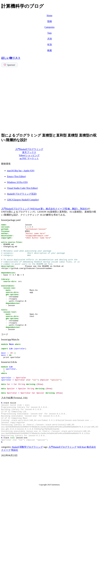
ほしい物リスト (11, 57)
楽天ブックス (29, 152)
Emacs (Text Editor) (16, 176)
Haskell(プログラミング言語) (22, 194)
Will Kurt (81, 485)
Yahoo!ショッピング (29, 155)
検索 (49, 50)
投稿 (49, 21)
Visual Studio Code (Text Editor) (22, 188)
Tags (49, 33)
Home (49, 15)
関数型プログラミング (31, 485)
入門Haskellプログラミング (29, 149)
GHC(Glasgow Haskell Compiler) (23, 199)
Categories (49, 27)
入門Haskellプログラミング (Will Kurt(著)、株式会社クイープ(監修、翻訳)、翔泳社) (44, 208)
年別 (49, 44)
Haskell (15, 485)
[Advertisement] (30, 99)
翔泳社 (14, 488)
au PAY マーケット (29, 158)
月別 (49, 39)
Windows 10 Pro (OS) (17, 182)
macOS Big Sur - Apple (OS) (20, 170)
